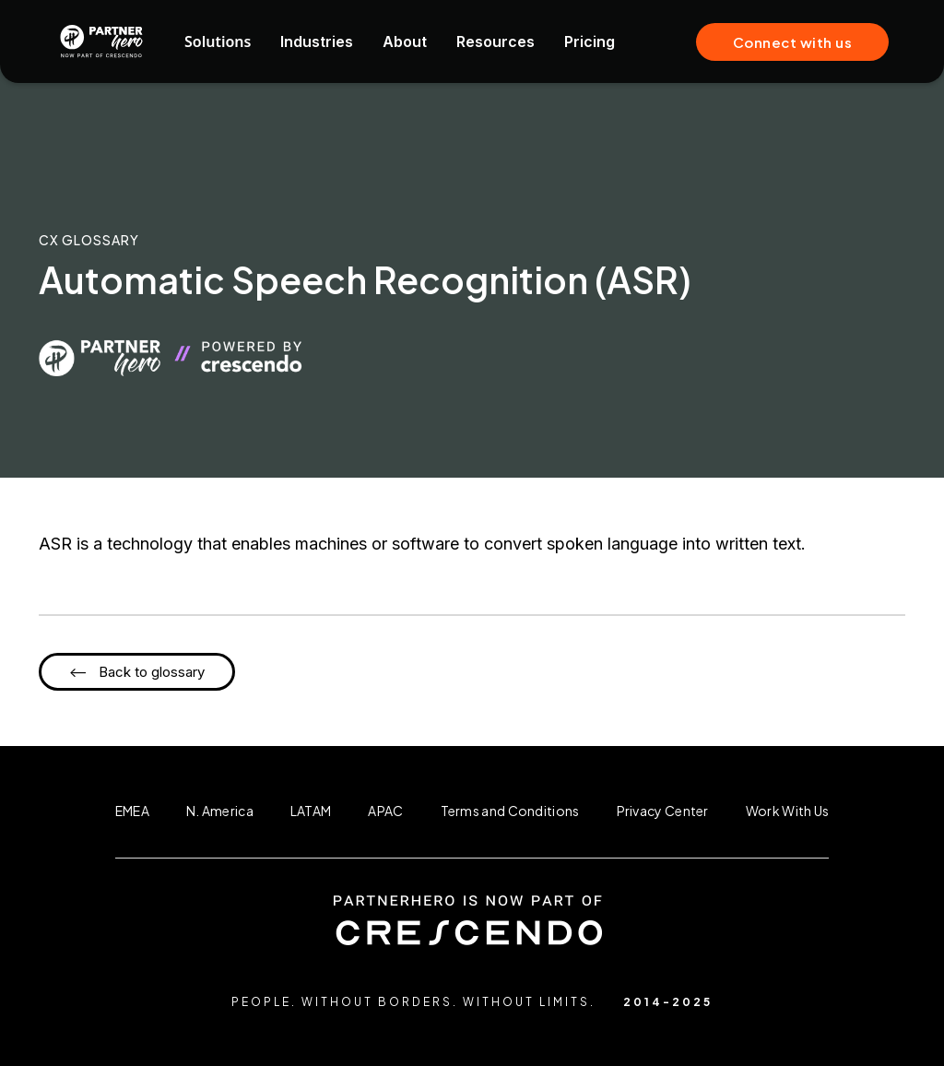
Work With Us (788, 810)
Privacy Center (663, 810)
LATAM (311, 810)
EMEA (132, 810)
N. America (220, 810)
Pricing (589, 41)
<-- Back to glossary (137, 672)
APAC (385, 810)
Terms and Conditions (510, 810)
